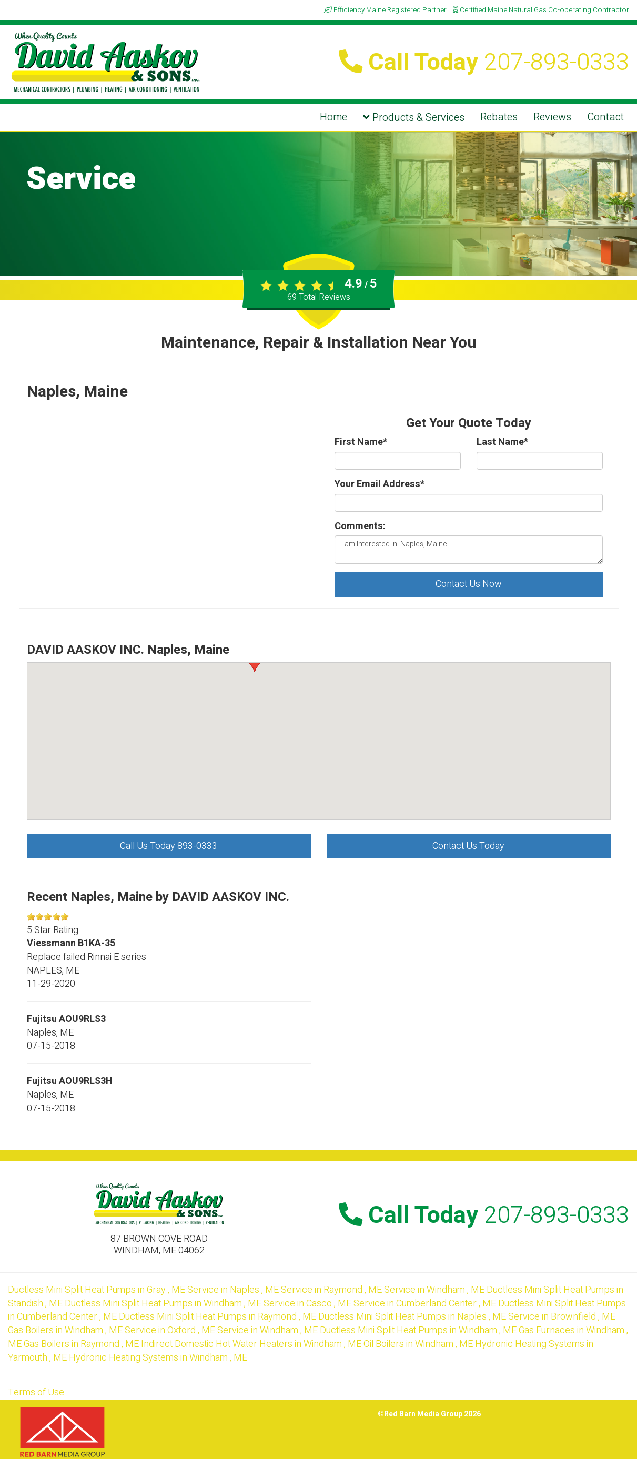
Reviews (552, 117)
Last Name (502, 442)
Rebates (499, 117)
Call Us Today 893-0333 (168, 846)
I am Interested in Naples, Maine (469, 549)
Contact (605, 117)
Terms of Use (36, 1392)
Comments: (360, 526)
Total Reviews (318, 297)
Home (333, 117)
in (97, 1290)
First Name (361, 442)
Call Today (484, 62)
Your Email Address (379, 484)
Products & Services (413, 117)
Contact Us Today (468, 846)
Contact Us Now (469, 584)
